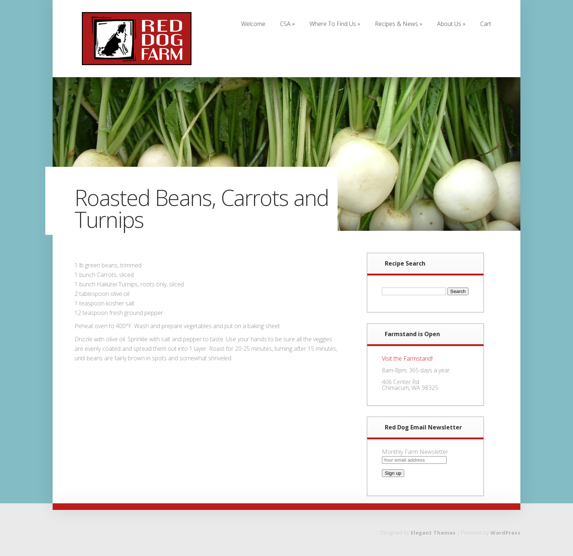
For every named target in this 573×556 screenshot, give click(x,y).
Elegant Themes (433, 532)
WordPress (505, 532)
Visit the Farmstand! (407, 358)
